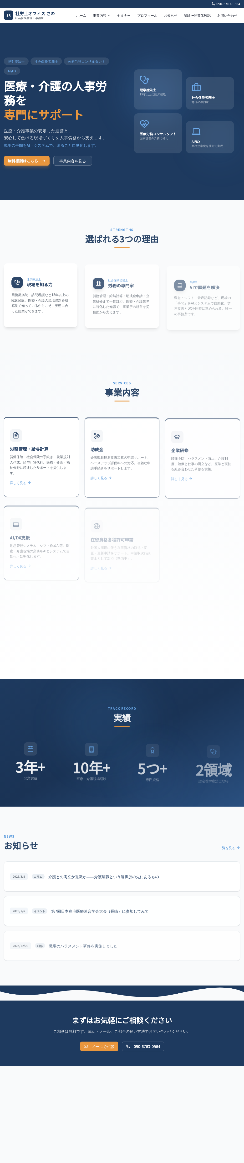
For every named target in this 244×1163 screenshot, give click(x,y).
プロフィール (147, 15)
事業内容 (102, 15)
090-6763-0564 (226, 3)
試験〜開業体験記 (197, 15)
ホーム (81, 15)
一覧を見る (229, 852)
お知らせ (170, 15)
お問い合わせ (227, 15)
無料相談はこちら (27, 161)
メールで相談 (99, 1046)
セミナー (124, 15)
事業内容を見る (72, 161)
